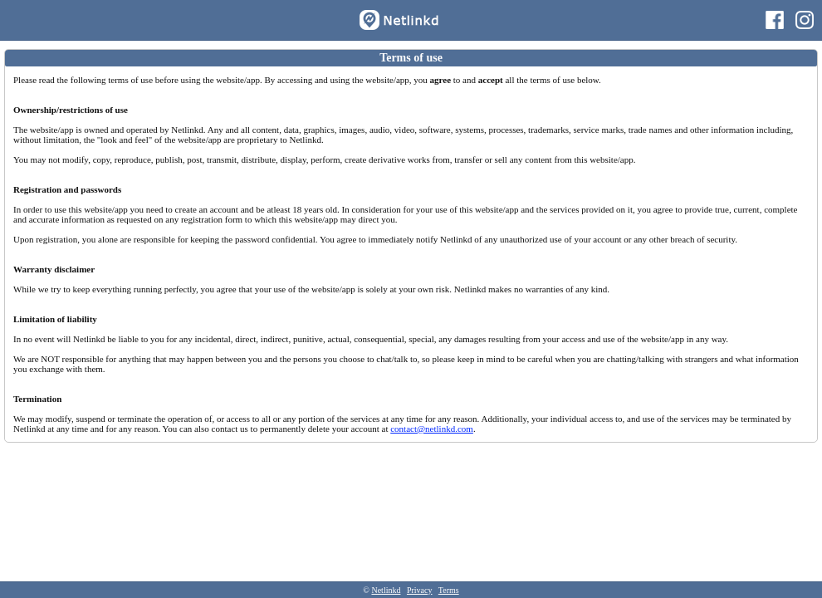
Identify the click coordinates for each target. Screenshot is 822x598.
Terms (448, 590)
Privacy (420, 590)
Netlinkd (385, 590)
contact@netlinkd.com (431, 429)
